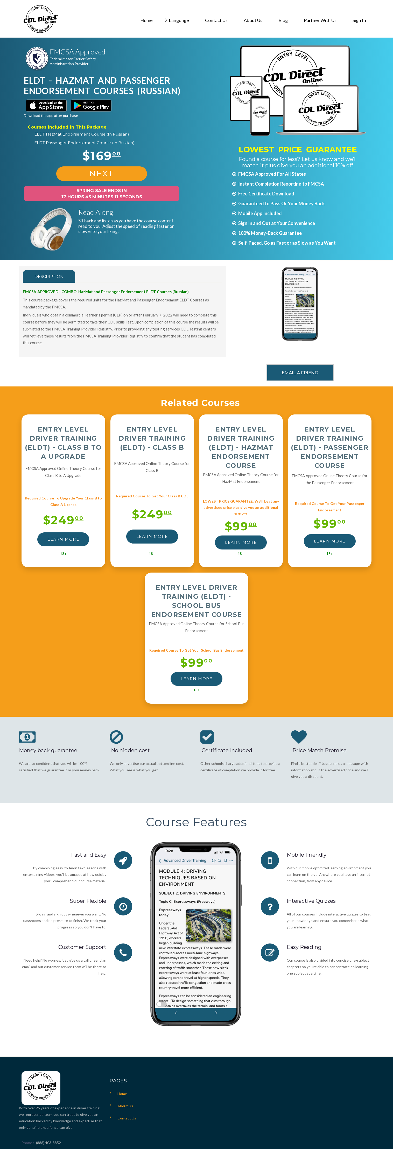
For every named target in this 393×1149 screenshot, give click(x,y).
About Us (125, 1106)
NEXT (101, 173)
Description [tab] (49, 276)
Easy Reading (304, 947)
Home (122, 1093)
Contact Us (126, 1118)
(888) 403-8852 (48, 1142)
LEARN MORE (63, 539)
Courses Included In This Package (67, 127)
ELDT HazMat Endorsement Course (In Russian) (81, 134)
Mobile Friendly (306, 855)
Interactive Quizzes (311, 901)
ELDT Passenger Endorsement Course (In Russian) (84, 142)
